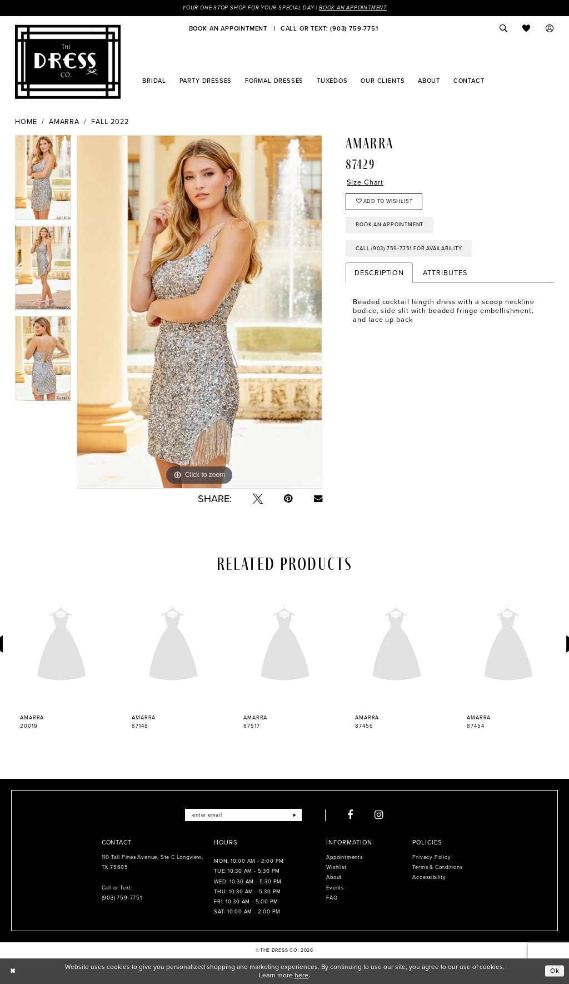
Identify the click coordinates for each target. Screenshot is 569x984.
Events (335, 888)
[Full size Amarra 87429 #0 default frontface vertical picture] (199, 312)
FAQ (331, 898)
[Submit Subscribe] (295, 815)
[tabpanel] (43, 180)
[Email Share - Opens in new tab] (318, 498)
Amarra (64, 121)
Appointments (344, 857)
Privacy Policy (431, 857)
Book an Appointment (353, 8)
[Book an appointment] (228, 28)
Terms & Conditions (437, 867)
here (301, 975)
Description (379, 273)
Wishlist (336, 867)
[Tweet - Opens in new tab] (258, 499)
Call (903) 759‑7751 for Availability (409, 248)
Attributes (445, 273)
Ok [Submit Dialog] (555, 971)
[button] (550, 28)
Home (26, 121)
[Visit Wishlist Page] (526, 28)
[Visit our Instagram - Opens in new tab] (379, 815)
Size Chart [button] (365, 182)
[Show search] (503, 28)
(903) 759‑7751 (122, 898)
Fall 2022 (110, 121)
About (334, 878)
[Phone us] (329, 28)
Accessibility (429, 878)
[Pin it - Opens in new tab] (288, 499)
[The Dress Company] (68, 61)
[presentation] (61, 645)
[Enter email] (243, 815)
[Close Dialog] (13, 971)
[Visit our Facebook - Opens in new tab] (350, 815)
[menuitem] (228, 28)
